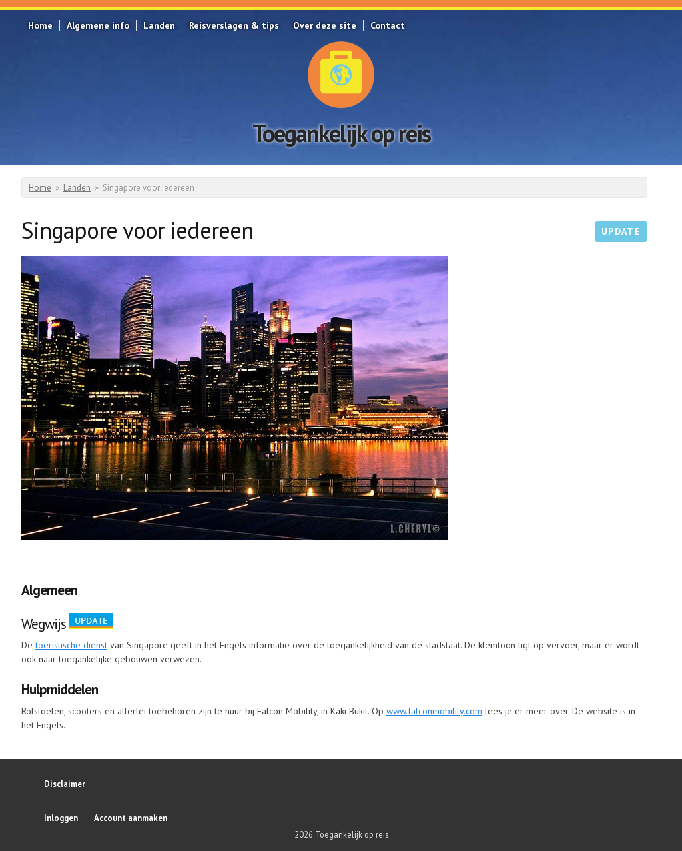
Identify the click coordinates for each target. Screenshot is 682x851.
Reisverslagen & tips (234, 25)
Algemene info (98, 25)
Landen (159, 25)
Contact (387, 25)
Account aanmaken (130, 817)
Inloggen (61, 817)
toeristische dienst (71, 645)
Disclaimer (64, 783)
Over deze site (324, 25)
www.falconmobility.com (434, 711)
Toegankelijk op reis (341, 133)
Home (40, 25)
